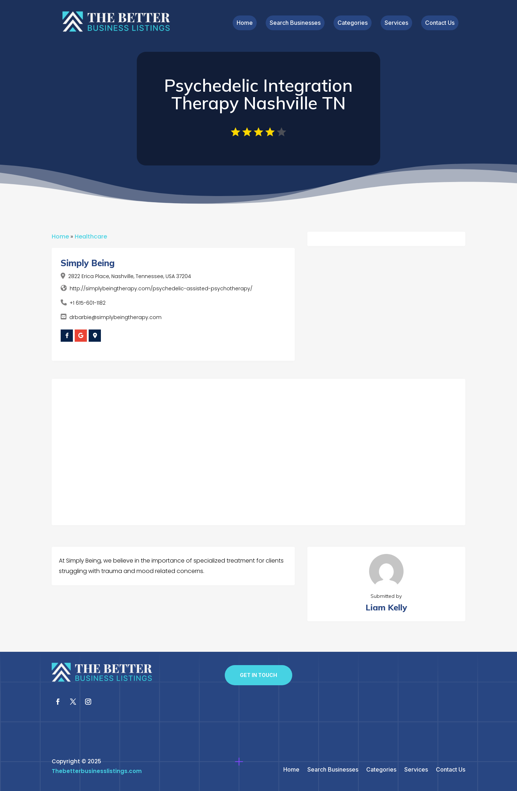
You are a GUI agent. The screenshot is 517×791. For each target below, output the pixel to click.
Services (396, 23)
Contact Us (440, 23)
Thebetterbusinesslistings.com (97, 771)
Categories (352, 23)
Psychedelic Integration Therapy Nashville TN (258, 94)
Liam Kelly (386, 607)
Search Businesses (295, 23)
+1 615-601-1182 (88, 302)
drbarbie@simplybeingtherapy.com (115, 317)
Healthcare (91, 236)
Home (245, 23)
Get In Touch (258, 675)
